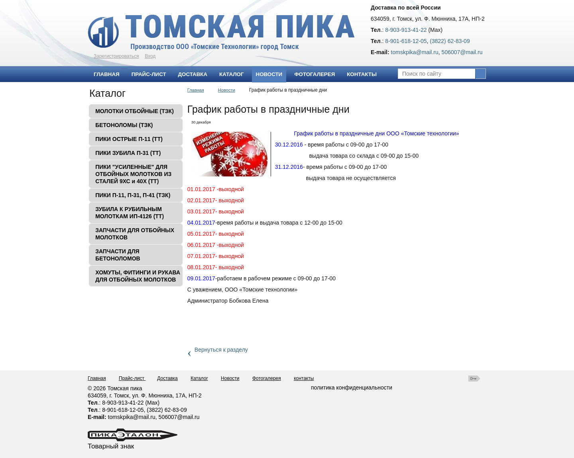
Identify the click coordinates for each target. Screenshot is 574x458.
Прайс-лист (132, 378)
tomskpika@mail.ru (414, 52)
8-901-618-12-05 (406, 41)
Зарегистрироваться (116, 56)
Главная (195, 90)
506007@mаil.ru (462, 52)
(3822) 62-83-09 (450, 41)
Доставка (167, 378)
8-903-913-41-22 (406, 30)
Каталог (107, 93)
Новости (269, 74)
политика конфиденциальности (351, 387)
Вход (150, 56)
